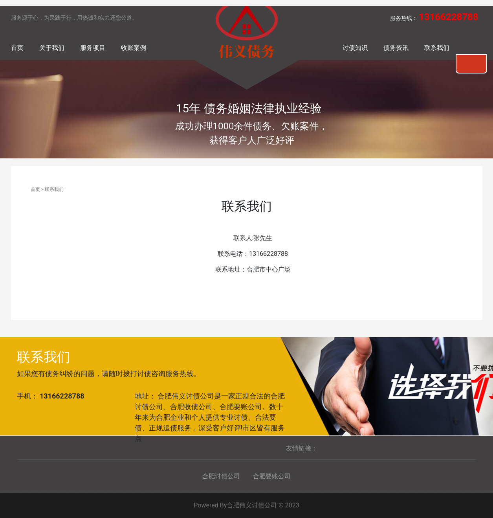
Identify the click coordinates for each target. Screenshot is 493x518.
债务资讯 (396, 47)
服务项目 (92, 47)
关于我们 (51, 47)
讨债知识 (355, 47)
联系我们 (436, 47)
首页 (17, 47)
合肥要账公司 (272, 476)
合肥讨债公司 (221, 476)
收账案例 (133, 47)
